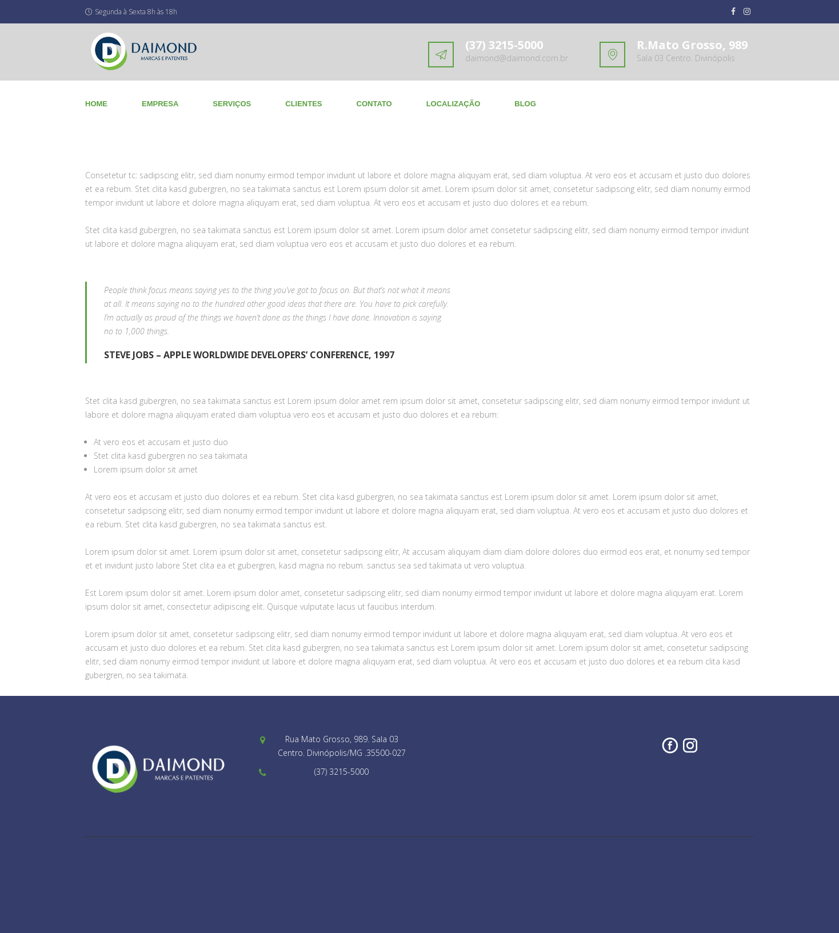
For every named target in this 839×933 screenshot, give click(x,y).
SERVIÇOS (232, 103)
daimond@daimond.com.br (516, 58)
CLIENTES (303, 103)
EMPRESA (160, 103)
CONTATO (374, 103)
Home (96, 103)
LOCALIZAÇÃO (453, 103)
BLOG (525, 103)
